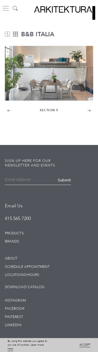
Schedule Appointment (27, 266)
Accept (84, 345)
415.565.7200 (18, 218)
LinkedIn (13, 325)
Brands (12, 241)
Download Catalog (25, 287)
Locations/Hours (22, 274)
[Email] (19, 180)
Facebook (14, 308)
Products (14, 233)
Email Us (13, 206)
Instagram (15, 300)
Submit (64, 180)
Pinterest (14, 316)
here (10, 348)
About (11, 258)
